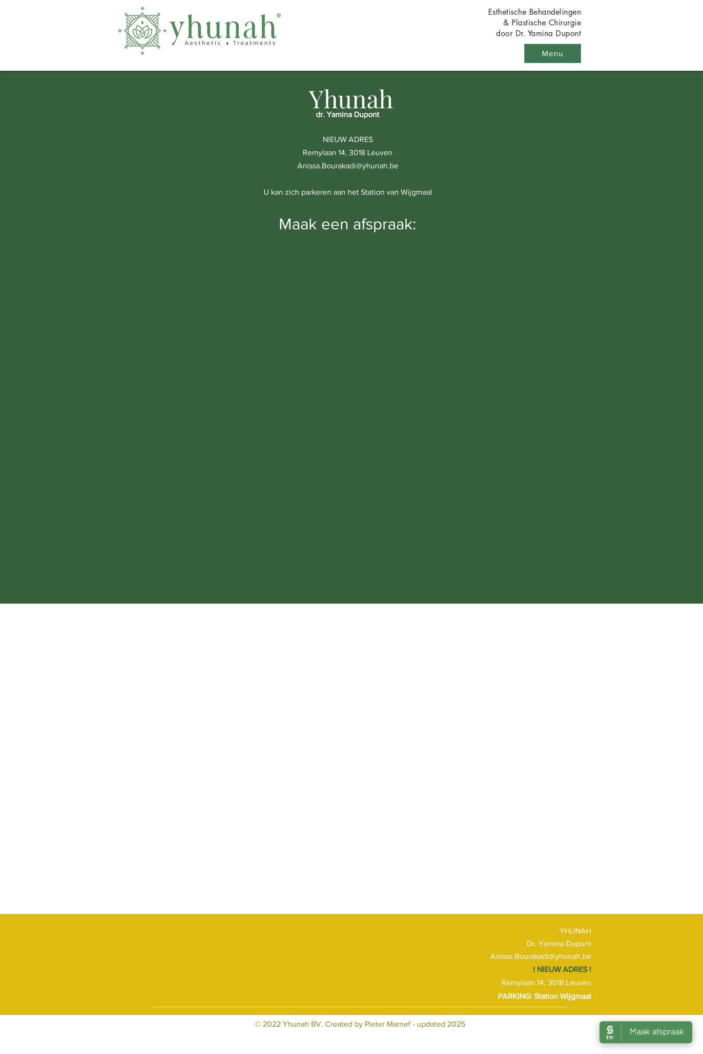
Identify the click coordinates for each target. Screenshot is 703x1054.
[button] (552, 53)
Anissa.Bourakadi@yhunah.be (347, 166)
